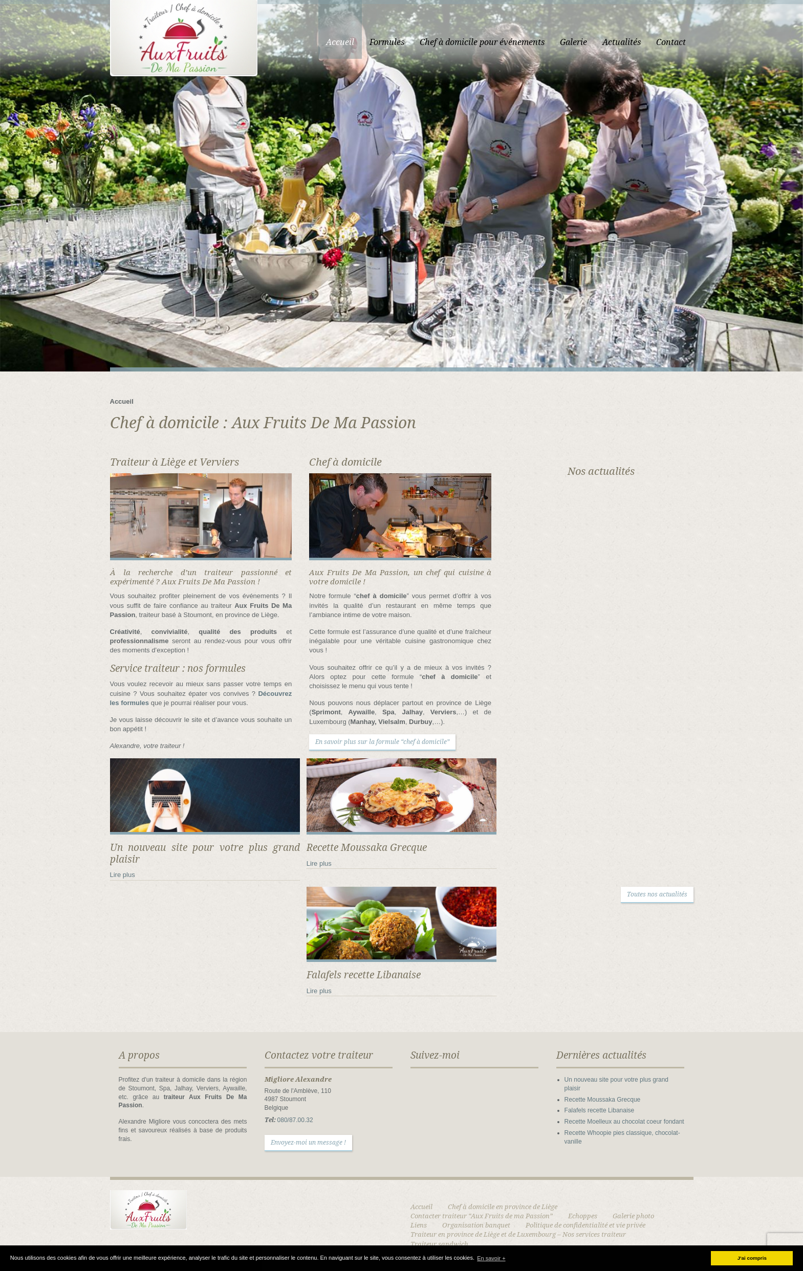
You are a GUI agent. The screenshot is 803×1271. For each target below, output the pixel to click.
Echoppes (582, 1216)
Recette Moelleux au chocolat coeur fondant (624, 1121)
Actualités (621, 42)
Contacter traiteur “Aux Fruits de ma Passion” (481, 1216)
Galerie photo (633, 1216)
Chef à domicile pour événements (482, 42)
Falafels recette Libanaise (600, 1110)
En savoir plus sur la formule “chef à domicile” (382, 742)
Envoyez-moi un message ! (308, 1142)
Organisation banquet (476, 1225)
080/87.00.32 (295, 1120)
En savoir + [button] (491, 1258)
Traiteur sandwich (439, 1244)
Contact (671, 42)
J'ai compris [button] (752, 1258)
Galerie (573, 42)
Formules (387, 42)
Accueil (340, 42)
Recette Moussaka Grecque (603, 1099)
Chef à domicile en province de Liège (502, 1207)
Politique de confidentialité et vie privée (585, 1225)
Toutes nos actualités (657, 894)
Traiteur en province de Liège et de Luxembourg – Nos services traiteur (518, 1234)
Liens (418, 1225)
